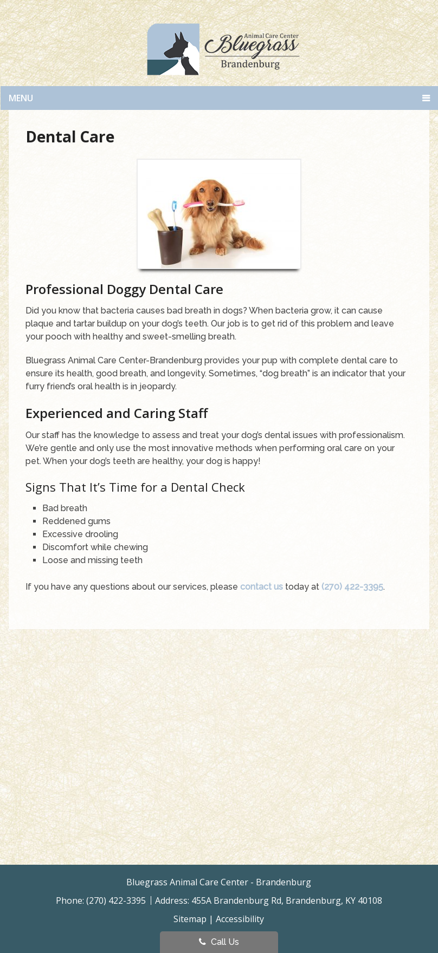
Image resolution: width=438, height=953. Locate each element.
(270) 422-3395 (352, 587)
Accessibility (240, 919)
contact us (261, 587)
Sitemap (190, 919)
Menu (21, 98)
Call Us (219, 942)
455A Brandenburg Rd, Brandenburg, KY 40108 (286, 900)
